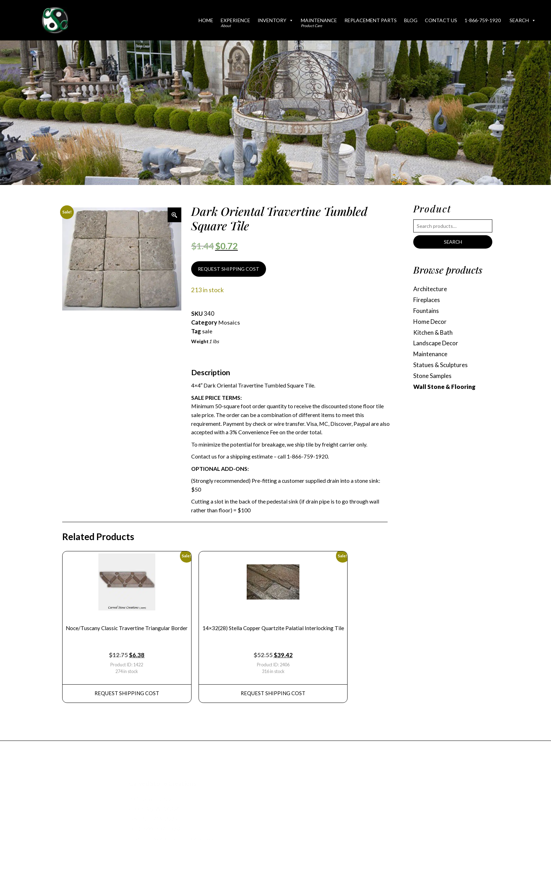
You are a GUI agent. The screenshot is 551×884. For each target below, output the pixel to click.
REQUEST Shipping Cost (127, 697)
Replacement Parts (370, 20)
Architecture (431, 289)
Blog (410, 20)
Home (206, 20)
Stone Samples (433, 378)
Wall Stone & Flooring (444, 389)
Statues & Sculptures (441, 367)
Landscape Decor (437, 345)
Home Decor (431, 322)
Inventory (275, 20)
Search (523, 20)
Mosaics (229, 323)
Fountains (426, 311)
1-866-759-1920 (483, 20)
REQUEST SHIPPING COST (229, 270)
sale (207, 331)
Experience (235, 22)
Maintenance (319, 22)
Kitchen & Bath (434, 334)
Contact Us (441, 20)
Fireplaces (427, 300)
